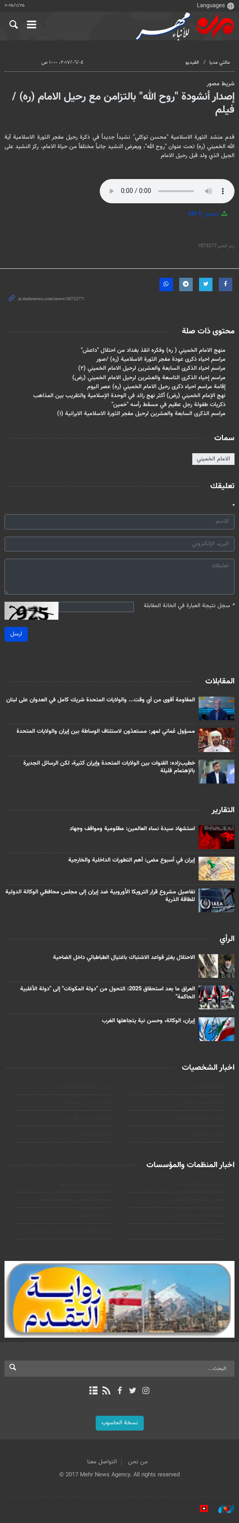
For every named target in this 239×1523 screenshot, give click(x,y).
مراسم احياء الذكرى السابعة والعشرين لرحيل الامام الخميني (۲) (152, 368)
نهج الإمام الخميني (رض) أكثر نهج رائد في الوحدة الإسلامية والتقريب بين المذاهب (129, 395)
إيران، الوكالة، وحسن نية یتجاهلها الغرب (148, 1020)
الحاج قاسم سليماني (202, 1102)
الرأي (227, 939)
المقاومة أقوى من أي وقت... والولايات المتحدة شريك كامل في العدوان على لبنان (100, 700)
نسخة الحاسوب (120, 1422)
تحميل (208, 214)
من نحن (138, 1461)
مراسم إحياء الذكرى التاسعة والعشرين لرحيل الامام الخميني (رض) (149, 377)
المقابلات (220, 681)
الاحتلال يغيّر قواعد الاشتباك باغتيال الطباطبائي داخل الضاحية (124, 957)
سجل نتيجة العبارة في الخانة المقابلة (189, 606)
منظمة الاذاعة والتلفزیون (197, 1215)
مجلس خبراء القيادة (203, 1184)
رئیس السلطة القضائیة (84, 1086)
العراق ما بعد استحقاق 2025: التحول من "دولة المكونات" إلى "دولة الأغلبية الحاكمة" (107, 993)
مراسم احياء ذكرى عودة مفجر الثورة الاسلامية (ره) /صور (161, 359)
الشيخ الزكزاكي (94, 1133)
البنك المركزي (210, 1231)
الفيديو (192, 62)
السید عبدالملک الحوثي (198, 1118)
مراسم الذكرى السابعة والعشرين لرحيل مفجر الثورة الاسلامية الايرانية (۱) (141, 413)
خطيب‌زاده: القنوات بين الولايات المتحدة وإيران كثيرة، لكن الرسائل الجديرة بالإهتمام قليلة (109, 767)
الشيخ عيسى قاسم (88, 1118)
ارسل (16, 634)
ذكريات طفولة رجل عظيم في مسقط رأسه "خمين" (168, 404)
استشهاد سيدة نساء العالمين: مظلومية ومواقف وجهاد (132, 828)
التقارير (223, 810)
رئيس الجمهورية (207, 1133)
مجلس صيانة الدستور (85, 1184)
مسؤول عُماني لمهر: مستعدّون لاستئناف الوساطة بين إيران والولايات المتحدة (106, 731)
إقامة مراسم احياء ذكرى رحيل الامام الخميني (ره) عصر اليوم (156, 386)
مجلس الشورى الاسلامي (197, 1199)
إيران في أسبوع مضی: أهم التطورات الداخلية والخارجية (131, 860)
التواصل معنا (102, 1461)
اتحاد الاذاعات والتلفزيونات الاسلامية (69, 1231)
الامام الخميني (213, 459)
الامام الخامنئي (208, 1086)
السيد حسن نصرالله (87, 1102)
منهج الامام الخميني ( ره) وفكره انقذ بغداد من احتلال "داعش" (153, 350)
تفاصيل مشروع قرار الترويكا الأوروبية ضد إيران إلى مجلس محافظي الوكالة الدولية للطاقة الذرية (100, 896)
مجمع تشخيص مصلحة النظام (75, 1199)
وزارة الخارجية (95, 1215)
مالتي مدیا (219, 62)
